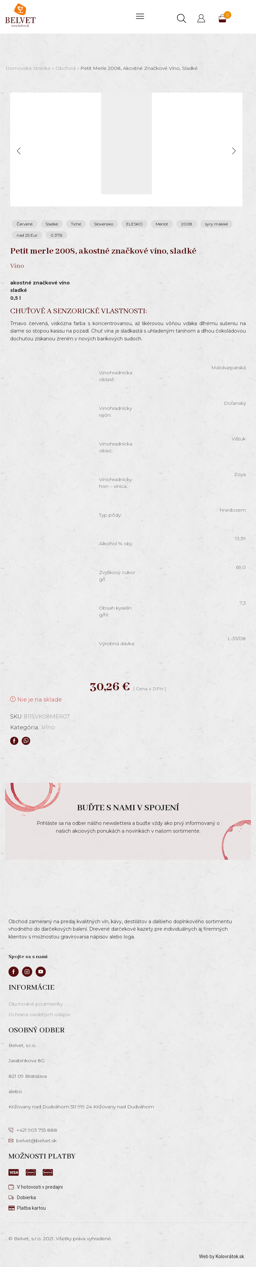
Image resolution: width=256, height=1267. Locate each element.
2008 (186, 223)
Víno (48, 727)
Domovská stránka (27, 68)
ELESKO (134, 223)
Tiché (76, 223)
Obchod (65, 68)
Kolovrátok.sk (230, 1256)
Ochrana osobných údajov (39, 1014)
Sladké (51, 223)
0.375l (56, 235)
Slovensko (103, 223)
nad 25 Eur (27, 235)
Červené (25, 223)
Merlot (162, 223)
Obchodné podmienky (35, 1004)
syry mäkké (216, 223)
